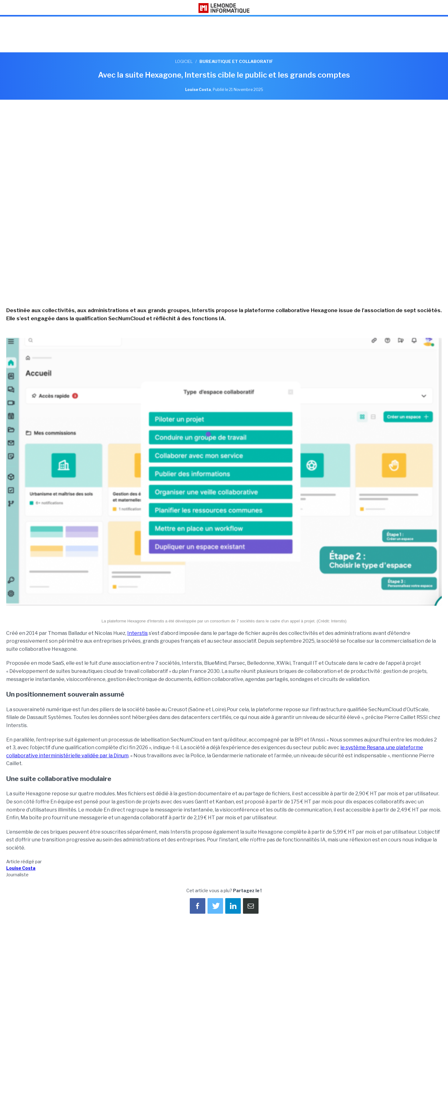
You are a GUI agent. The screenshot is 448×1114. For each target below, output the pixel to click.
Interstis (137, 633)
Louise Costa (20, 868)
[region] (224, 35)
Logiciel (184, 61)
